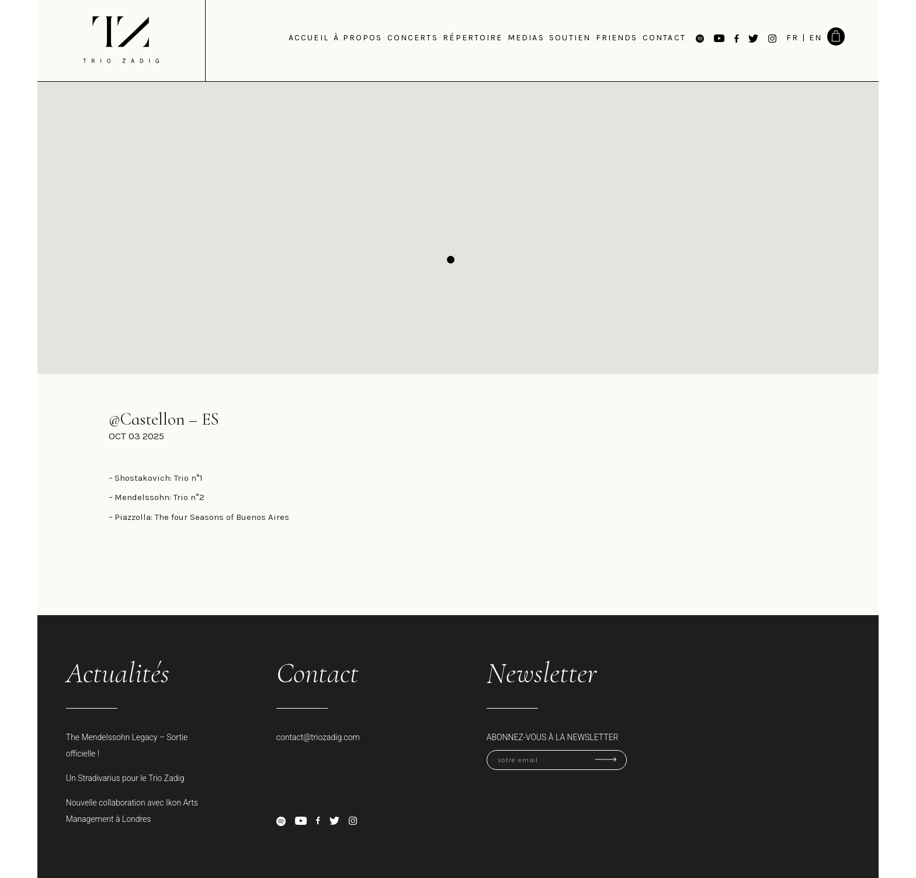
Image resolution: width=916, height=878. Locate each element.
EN (815, 38)
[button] (450, 259)
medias (526, 38)
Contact (664, 38)
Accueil (309, 38)
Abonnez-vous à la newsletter (553, 737)
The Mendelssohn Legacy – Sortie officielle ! (127, 745)
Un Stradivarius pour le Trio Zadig (125, 778)
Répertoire (472, 38)
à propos (358, 38)
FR (792, 38)
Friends (617, 38)
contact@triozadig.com (318, 737)
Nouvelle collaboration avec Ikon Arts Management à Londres (132, 811)
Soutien (570, 38)
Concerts (412, 38)
